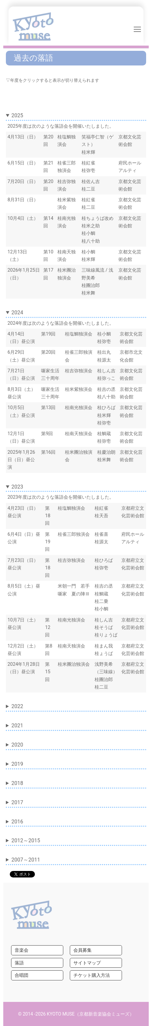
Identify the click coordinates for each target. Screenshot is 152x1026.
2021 (17, 725)
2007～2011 (25, 860)
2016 (17, 822)
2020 (17, 745)
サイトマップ (87, 962)
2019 (17, 764)
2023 (17, 487)
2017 (17, 802)
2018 (17, 783)
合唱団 (21, 975)
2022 (17, 706)
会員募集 (82, 950)
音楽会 (21, 950)
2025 (17, 115)
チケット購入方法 (91, 975)
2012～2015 (25, 840)
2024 (17, 312)
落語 (19, 962)
